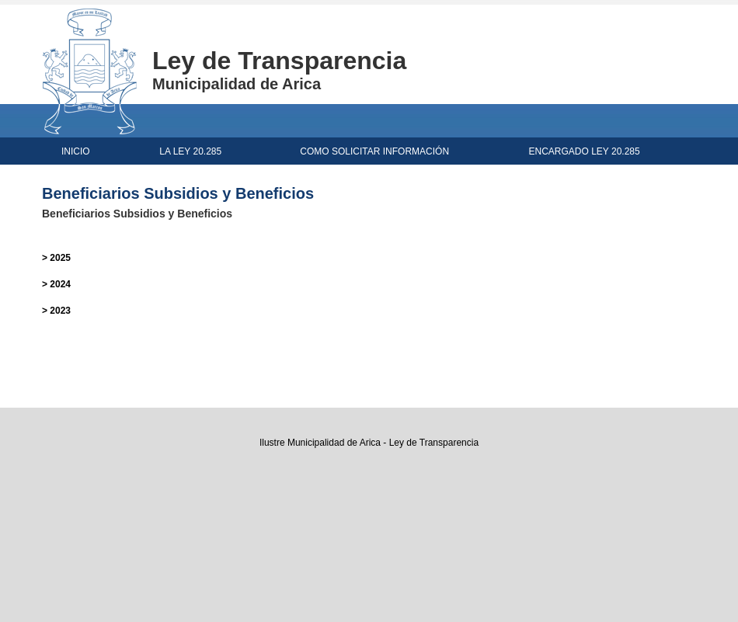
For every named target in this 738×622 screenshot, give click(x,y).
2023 (60, 310)
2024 (60, 284)
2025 (60, 257)
